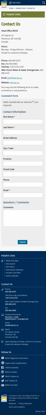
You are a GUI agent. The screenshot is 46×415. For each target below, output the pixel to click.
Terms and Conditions (17, 407)
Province (7, 159)
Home (11, 8)
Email (5, 190)
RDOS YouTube (9, 385)
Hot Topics (10, 267)
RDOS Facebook (9, 367)
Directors (9, 317)
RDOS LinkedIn (9, 372)
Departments (10, 319)
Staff (16, 317)
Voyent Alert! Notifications (13, 363)
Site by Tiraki (40, 411)
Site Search (10, 264)
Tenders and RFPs (13, 273)
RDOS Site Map (12, 261)
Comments (8, 207)
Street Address (10, 138)
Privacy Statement (25, 403)
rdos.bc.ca (14, 82)
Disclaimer (12, 403)
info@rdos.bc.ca (14, 78)
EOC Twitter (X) (9, 381)
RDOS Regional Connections (14, 358)
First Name (8, 116)
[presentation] (21, 233)
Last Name (8, 127)
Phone (6, 180)
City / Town (8, 148)
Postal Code (8, 169)
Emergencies (23, 319)
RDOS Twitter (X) (10, 376)
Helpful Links (20, 8)
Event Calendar (12, 276)
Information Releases (14, 270)
